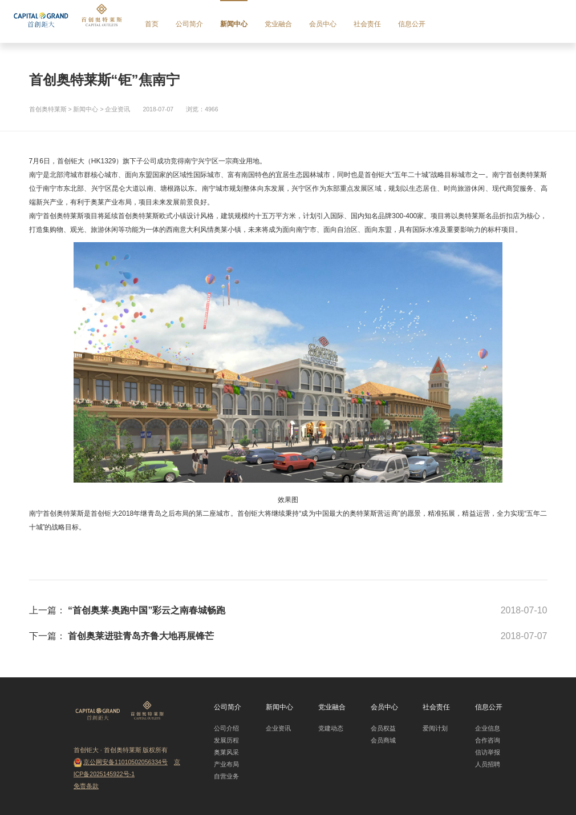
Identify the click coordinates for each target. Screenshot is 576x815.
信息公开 (411, 24)
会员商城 (383, 740)
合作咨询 (487, 740)
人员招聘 (487, 764)
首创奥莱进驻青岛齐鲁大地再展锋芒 (141, 636)
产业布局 (226, 764)
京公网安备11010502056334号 (125, 761)
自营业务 (226, 776)
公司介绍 (226, 728)
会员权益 (383, 728)
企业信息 (487, 728)
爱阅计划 (435, 728)
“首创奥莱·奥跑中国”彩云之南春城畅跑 (146, 610)
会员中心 (322, 24)
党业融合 (278, 24)
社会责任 (367, 24)
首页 (152, 24)
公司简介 (189, 24)
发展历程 (226, 740)
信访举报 (487, 752)
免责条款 (86, 785)
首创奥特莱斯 (48, 109)
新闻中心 (234, 24)
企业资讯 (117, 109)
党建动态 (330, 728)
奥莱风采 (226, 752)
